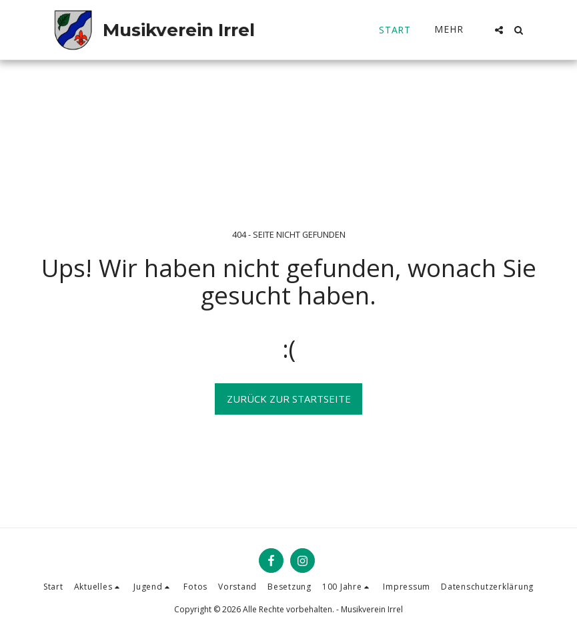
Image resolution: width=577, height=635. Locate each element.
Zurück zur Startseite (289, 398)
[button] (499, 30)
